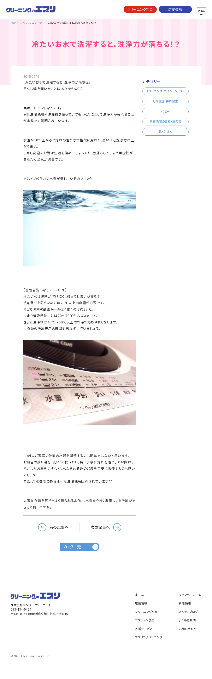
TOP (13, 22)
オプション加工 (144, 620)
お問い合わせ (187, 629)
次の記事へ (100, 527)
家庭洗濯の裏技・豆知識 (166, 121)
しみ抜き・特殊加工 (165, 101)
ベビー (165, 111)
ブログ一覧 (71, 546)
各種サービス (144, 629)
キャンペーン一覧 (190, 595)
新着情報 (185, 603)
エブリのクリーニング (148, 637)
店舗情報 (175, 9)
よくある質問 (187, 620)
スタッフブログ (188, 612)
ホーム (139, 595)
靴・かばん (165, 131)
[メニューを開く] (201, 6)
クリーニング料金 (140, 9)
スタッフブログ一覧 (31, 22)
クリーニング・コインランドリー (165, 91)
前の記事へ (59, 527)
